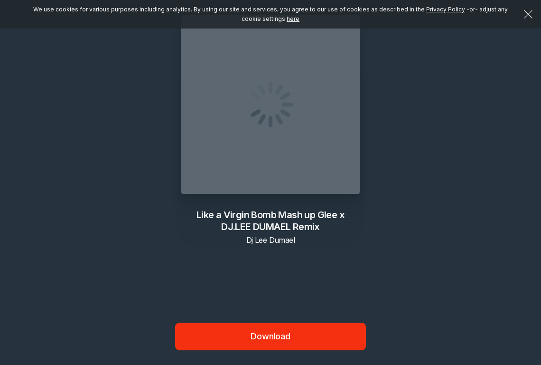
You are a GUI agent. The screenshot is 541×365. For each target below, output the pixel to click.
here (293, 18)
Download (270, 336)
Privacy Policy (445, 9)
